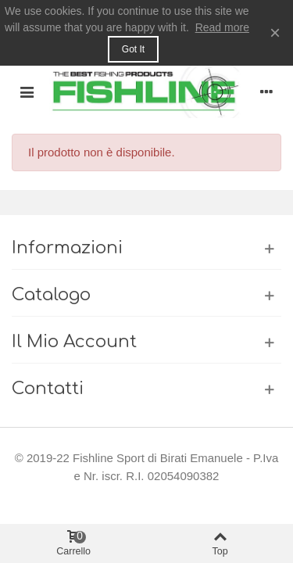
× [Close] (275, 32)
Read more (222, 27)
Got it (133, 49)
